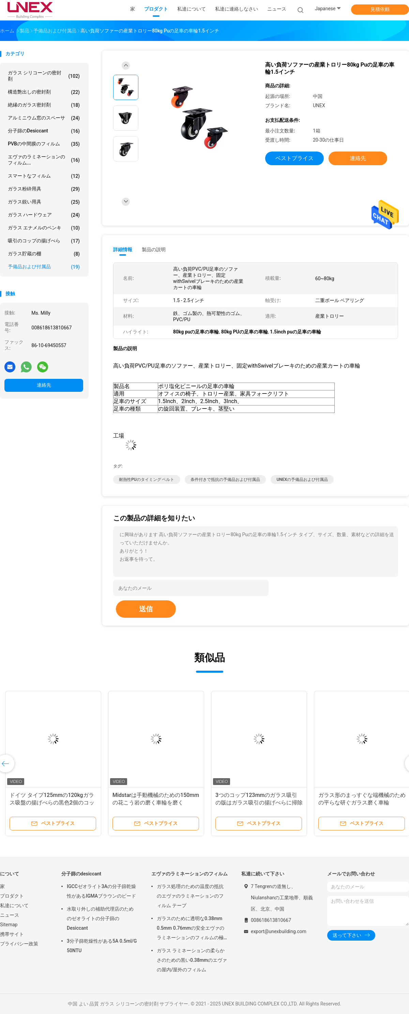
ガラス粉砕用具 (44, 189)
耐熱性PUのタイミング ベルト (147, 479)
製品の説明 (154, 249)
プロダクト (12, 896)
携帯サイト (12, 934)
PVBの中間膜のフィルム (44, 144)
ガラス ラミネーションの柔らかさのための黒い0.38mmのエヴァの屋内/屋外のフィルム (192, 960)
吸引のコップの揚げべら (44, 241)
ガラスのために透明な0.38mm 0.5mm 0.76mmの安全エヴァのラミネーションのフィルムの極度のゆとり (190, 929)
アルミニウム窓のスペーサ (44, 118)
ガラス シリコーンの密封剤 (44, 76)
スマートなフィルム (44, 176)
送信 (146, 609)
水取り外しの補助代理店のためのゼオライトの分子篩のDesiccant (100, 918)
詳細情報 (122, 249)
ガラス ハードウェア (44, 215)
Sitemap (8, 924)
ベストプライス (294, 158)
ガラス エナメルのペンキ (44, 228)
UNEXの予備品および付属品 (302, 479)
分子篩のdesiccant (44, 131)
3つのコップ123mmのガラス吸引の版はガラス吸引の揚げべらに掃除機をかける (259, 802)
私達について (14, 905)
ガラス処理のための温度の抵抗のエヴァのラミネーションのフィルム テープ (190, 896)
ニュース (9, 915)
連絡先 (44, 385)
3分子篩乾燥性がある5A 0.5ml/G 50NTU (102, 945)
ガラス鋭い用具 (44, 202)
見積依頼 (380, 9)
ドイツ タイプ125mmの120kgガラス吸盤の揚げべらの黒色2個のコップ (52, 802)
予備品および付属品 (44, 266)
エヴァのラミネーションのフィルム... (44, 160)
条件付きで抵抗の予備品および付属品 (225, 479)
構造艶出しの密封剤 (44, 92)
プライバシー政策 (19, 943)
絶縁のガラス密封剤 (44, 105)
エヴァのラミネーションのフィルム (189, 873)
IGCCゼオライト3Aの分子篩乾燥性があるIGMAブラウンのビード (101, 891)
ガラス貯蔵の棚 (44, 254)
